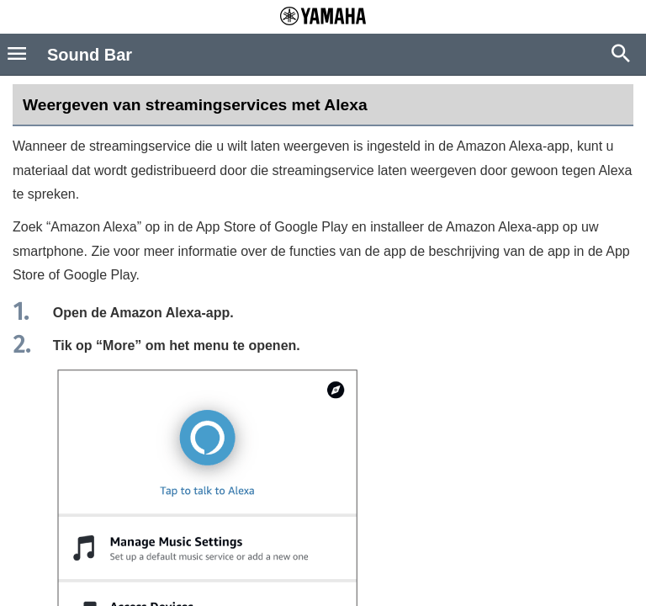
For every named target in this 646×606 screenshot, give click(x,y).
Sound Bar (89, 54)
